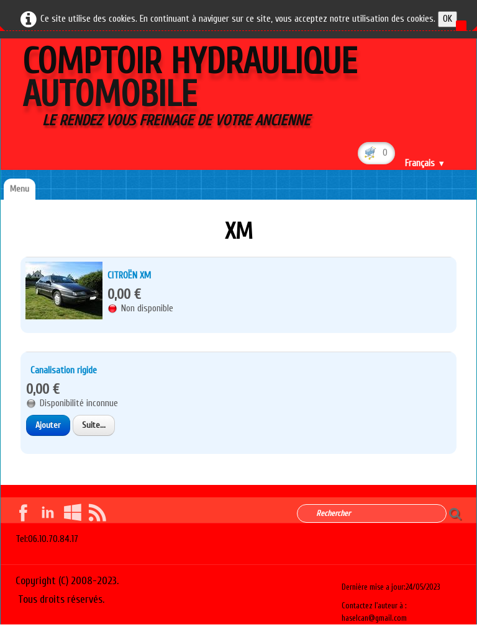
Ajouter (48, 425)
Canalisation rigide (63, 370)
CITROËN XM (129, 275)
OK (447, 19)
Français (425, 163)
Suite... (94, 425)
